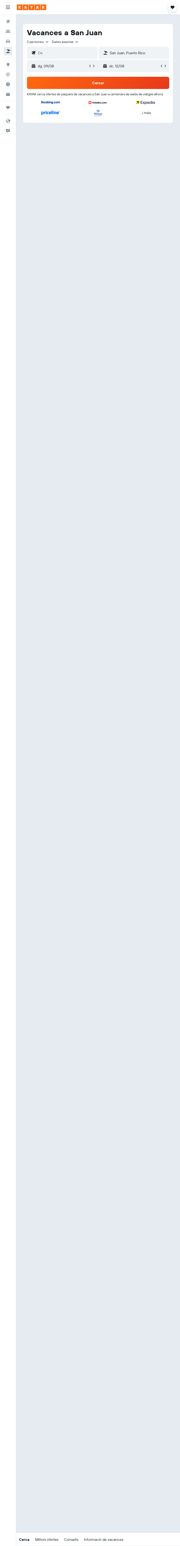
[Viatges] (8, 107)
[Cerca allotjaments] (8, 31)
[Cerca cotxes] (8, 41)
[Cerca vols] (8, 21)
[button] (8, 7)
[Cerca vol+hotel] (8, 51)
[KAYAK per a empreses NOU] (8, 94)
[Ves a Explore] (8, 64)
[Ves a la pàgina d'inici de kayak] (31, 7)
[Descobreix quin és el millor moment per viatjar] (8, 84)
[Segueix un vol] (8, 74)
